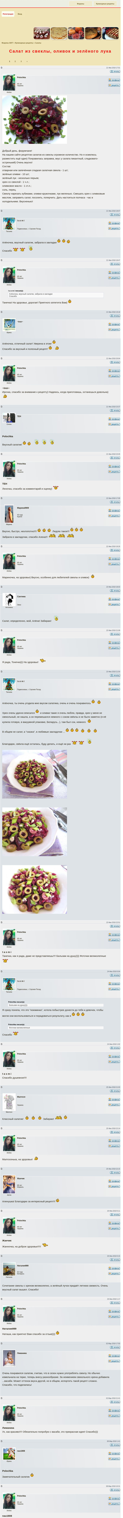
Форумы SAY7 (7, 41)
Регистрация (8, 13)
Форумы (80, 4)
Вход (20, 13)
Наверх (107, 1512)
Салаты (38, 41)
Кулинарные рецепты (105, 4)
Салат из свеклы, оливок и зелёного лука (60, 50)
